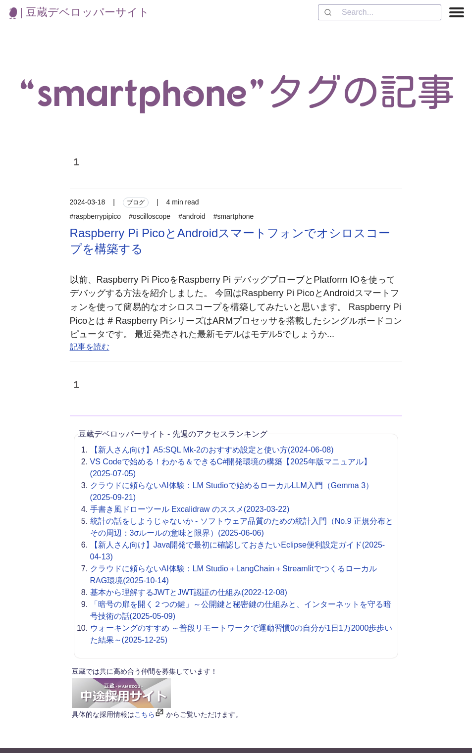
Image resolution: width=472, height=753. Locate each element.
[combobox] (379, 12)
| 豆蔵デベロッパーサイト (79, 12)
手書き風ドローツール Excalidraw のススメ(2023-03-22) (190, 509)
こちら (144, 714)
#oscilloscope (149, 216)
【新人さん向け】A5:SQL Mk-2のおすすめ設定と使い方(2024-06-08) (212, 450)
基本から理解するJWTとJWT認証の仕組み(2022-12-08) (188, 592)
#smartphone (233, 216)
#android (192, 216)
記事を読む (89, 347)
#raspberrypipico (95, 216)
